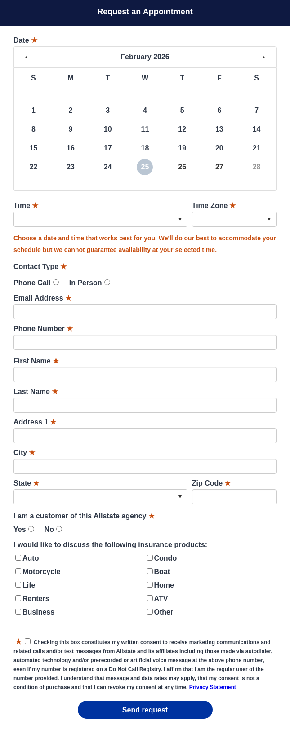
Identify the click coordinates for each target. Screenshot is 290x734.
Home (164, 585)
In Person (85, 283)
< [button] (26, 57)
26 (182, 167)
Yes (19, 529)
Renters (35, 598)
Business (38, 612)
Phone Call (32, 283)
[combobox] (100, 219)
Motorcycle (41, 571)
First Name (36, 361)
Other (164, 612)
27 (219, 167)
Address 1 (34, 422)
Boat (162, 571)
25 (145, 167)
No (49, 529)
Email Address (42, 298)
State (26, 483)
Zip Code (211, 483)
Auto (30, 558)
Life (28, 585)
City (24, 452)
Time (25, 205)
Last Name (35, 391)
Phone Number (43, 328)
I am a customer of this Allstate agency (84, 516)
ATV (161, 598)
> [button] (264, 57)
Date (25, 40)
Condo (165, 558)
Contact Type (40, 266)
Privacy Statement (212, 687)
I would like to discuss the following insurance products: (110, 544)
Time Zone (214, 205)
